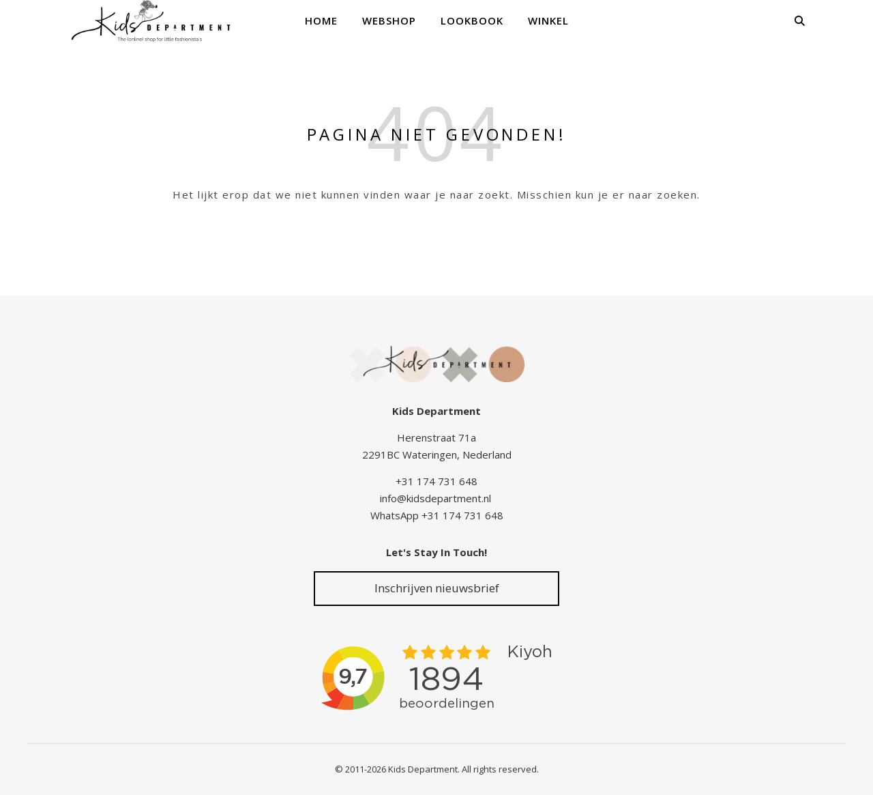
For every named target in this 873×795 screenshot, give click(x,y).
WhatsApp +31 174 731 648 (436, 515)
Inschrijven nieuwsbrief (436, 588)
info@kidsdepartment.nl (435, 498)
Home (321, 20)
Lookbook (472, 20)
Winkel (548, 20)
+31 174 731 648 (436, 481)
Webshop (389, 20)
